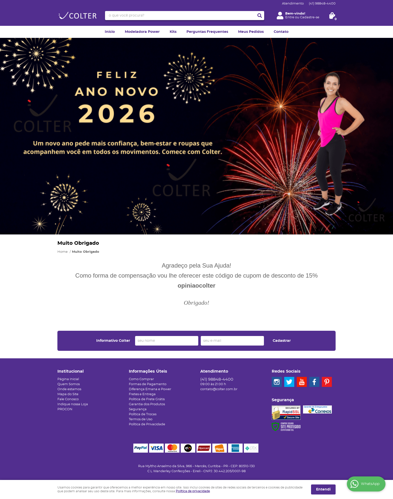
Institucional (70, 371)
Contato (281, 32)
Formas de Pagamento (147, 384)
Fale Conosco (68, 399)
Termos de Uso (140, 419)
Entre (289, 17)
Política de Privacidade (147, 424)
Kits (173, 32)
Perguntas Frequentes (207, 32)
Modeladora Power (142, 32)
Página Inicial (68, 379)
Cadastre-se (309, 17)
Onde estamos (69, 389)
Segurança (138, 409)
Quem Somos (68, 384)
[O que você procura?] (259, 15)
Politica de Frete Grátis (147, 399)
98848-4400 (322, 3)
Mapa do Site (67, 394)
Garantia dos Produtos (147, 404)
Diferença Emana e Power (150, 389)
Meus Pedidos (251, 32)
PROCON (64, 409)
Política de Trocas (142, 414)
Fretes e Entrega (142, 394)
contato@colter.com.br (218, 389)
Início (110, 32)
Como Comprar (141, 379)
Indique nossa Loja (72, 404)
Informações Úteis (148, 371)
